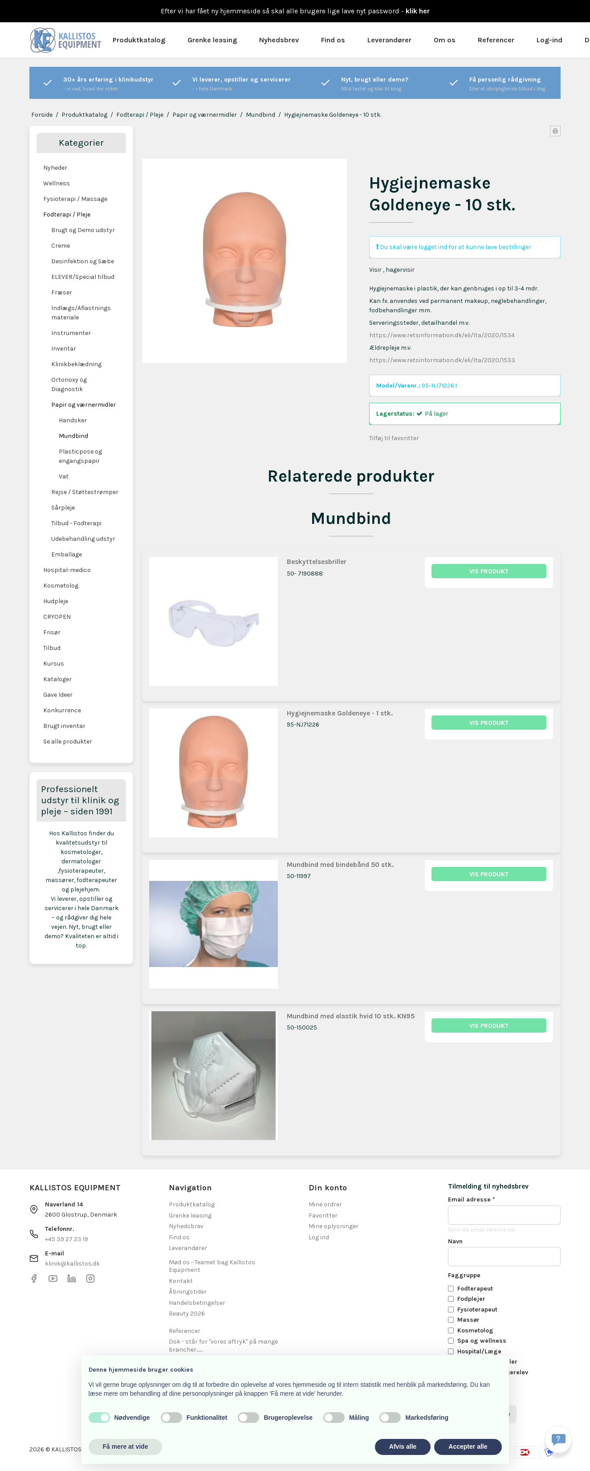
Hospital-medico (67, 570)
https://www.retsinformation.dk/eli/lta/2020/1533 (442, 360)
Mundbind (73, 436)
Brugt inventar (64, 726)
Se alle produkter (67, 741)
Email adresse (471, 1199)
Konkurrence (62, 710)
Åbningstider (188, 1291)
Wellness (56, 183)
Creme (60, 245)
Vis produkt (489, 571)
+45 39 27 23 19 (66, 1239)
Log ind (319, 1237)
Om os (445, 40)
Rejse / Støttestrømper (84, 492)
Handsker (73, 420)
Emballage (66, 554)
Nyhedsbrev (279, 40)
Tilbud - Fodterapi (76, 523)
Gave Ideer (58, 695)
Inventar (63, 348)
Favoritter (323, 1215)
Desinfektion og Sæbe (82, 261)
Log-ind (549, 40)
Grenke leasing (212, 40)
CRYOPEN (57, 617)
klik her (418, 11)
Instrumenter (71, 333)
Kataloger (57, 679)
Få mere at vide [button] (125, 1446)
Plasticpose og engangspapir (80, 456)
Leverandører (389, 40)
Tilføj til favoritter (394, 438)
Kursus (53, 663)
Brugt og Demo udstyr (83, 230)
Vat (64, 476)
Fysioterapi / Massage (75, 199)
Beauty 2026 (187, 1313)
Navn (455, 1241)
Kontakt (181, 1281)
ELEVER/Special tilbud (82, 277)
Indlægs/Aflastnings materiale (81, 312)
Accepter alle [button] (467, 1446)
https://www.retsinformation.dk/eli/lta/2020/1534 (442, 335)
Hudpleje (55, 601)
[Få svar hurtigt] (558, 1439)
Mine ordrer (325, 1204)
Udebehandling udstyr (83, 539)
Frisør (52, 632)
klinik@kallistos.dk (72, 1263)
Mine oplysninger (333, 1226)
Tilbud (52, 648)
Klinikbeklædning (76, 364)
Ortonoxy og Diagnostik (69, 384)
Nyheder (55, 168)
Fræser (61, 292)
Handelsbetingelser (197, 1303)
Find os (333, 40)
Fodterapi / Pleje (66, 214)
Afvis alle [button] (402, 1446)
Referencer (496, 40)
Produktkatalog (139, 40)
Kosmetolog (60, 585)
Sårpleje (63, 507)
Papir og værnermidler (83, 405)
